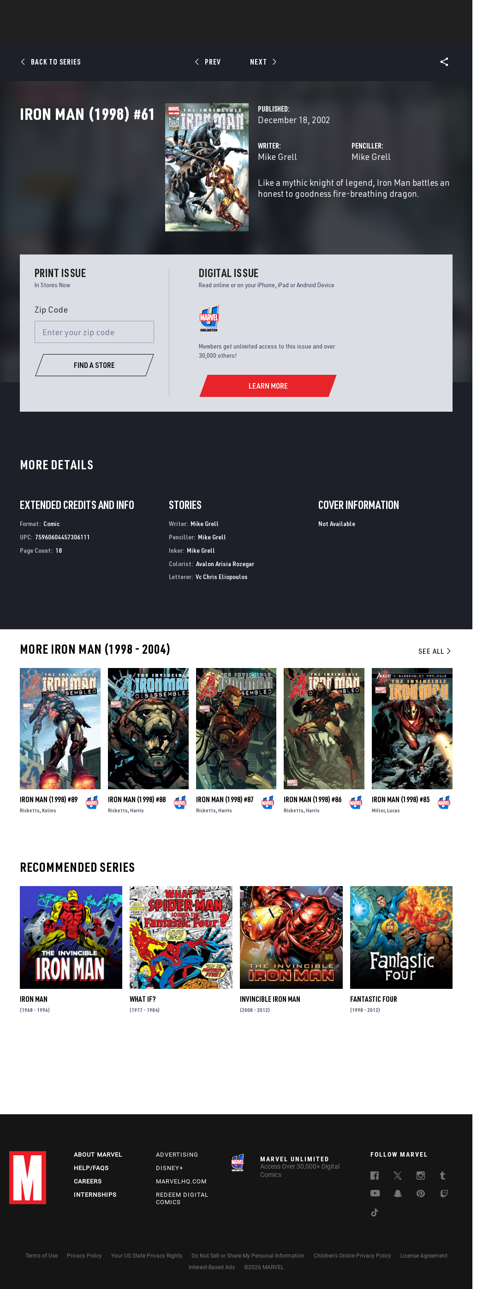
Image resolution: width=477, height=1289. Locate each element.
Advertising (177, 1154)
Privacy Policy (84, 1256)
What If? (142, 1065)
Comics (133, 33)
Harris (137, 877)
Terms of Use (41, 1256)
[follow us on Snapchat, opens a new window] (398, 1195)
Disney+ (169, 1168)
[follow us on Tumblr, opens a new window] (442, 1177)
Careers (88, 1181)
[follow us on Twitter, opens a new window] (398, 1177)
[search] (451, 12)
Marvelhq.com (181, 1181)
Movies (223, 33)
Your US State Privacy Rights (146, 1256)
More (373, 33)
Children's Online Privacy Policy (352, 1256)
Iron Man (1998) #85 (400, 866)
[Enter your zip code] (94, 398)
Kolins (49, 877)
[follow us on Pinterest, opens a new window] (421, 1194)
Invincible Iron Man (270, 1065)
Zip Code (51, 377)
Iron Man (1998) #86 (312, 866)
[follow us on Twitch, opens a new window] (444, 1195)
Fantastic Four (373, 1065)
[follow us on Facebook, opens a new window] (374, 1177)
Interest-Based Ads (212, 1267)
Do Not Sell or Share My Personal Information (247, 1256)
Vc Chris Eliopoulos (222, 644)
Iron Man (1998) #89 (49, 866)
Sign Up (73, 12)
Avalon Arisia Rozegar (225, 630)
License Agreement (423, 1256)
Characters (179, 33)
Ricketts (30, 877)
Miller (378, 877)
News (99, 33)
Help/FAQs (91, 1168)
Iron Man (34, 1065)
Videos (339, 33)
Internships (95, 1194)
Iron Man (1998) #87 (225, 866)
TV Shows (264, 33)
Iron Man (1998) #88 (137, 866)
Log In (43, 12)
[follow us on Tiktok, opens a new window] (374, 1213)
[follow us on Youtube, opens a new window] (375, 1194)
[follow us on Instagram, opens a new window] (421, 1177)
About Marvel (98, 1154)
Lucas (393, 877)
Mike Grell (175, 197)
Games (303, 33)
